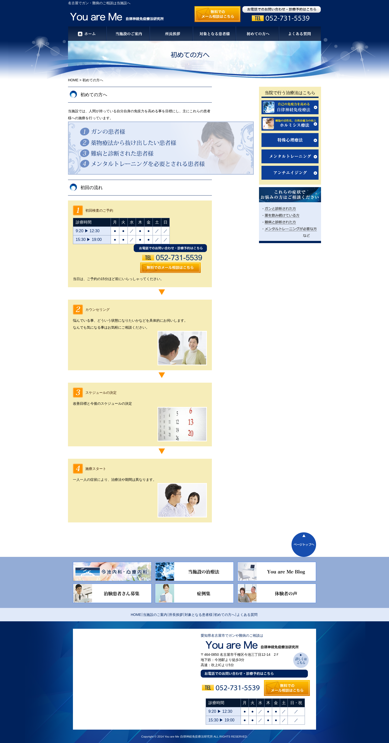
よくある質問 (247, 615)
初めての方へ (224, 615)
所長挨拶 (176, 615)
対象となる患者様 (198, 615)
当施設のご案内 (155, 615)
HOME (73, 80)
